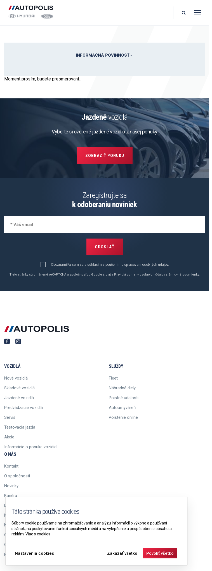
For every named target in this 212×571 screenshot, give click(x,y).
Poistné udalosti (123, 397)
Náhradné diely (122, 387)
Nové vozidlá (16, 378)
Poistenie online (123, 417)
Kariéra (10, 495)
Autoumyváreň (122, 407)
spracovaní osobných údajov (146, 265)
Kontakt (11, 466)
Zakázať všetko (122, 553)
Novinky (11, 485)
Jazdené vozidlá (19, 397)
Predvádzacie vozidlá (23, 407)
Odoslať (104, 246)
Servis (9, 417)
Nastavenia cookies (34, 553)
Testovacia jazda (19, 427)
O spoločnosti (17, 475)
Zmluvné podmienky (183, 274)
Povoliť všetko (160, 553)
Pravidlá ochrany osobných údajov (139, 274)
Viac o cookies (37, 534)
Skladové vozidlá (19, 387)
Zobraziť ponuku (104, 155)
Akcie (9, 437)
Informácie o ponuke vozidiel (30, 446)
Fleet (113, 378)
